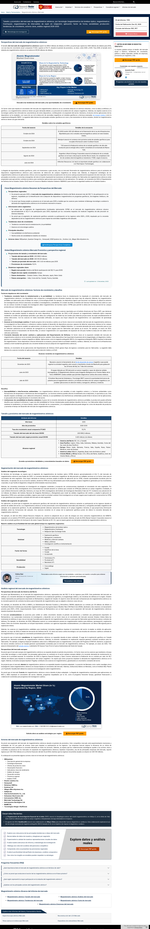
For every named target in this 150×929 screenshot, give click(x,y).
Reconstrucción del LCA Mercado (69, 916)
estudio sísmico (24, 646)
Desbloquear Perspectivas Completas (57, 245)
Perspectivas (98, 7)
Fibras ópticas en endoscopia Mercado (15, 921)
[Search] (133, 2)
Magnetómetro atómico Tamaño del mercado (23, 897)
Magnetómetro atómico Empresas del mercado (56, 904)
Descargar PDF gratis (98, 32)
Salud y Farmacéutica (13, 12)
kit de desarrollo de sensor (84, 362)
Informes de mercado (129, 7)
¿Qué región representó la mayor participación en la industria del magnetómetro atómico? (32, 879)
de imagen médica (99, 115)
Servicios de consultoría (82, 7)
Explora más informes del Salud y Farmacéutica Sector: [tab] (22, 911)
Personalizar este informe (73, 581)
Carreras (36, 2)
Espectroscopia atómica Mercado (14, 916)
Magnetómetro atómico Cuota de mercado (75, 900)
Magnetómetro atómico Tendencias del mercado (25, 900)
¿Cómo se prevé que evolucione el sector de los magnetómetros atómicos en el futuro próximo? (35, 873)
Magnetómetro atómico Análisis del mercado (76, 897)
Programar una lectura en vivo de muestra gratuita (131, 83)
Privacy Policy (138, 927)
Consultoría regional (112, 7)
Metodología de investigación (16, 32)
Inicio (3, 12)
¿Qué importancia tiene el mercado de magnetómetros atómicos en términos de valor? (31, 868)
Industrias (68, 7)
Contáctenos (27, 2)
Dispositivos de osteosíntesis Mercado (70, 921)
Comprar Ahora (131, 34)
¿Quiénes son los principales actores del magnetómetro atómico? (25, 885)
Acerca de (17, 2)
